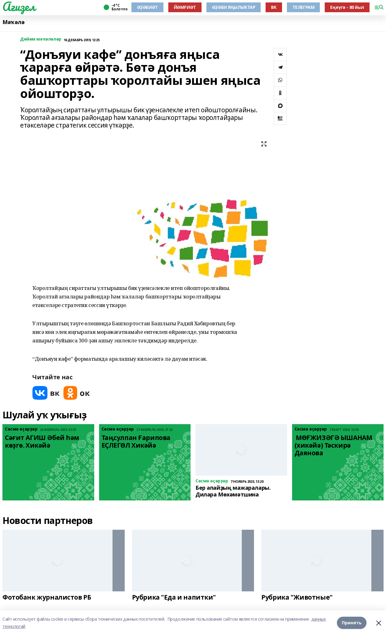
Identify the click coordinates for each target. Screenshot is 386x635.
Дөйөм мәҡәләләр (40, 39)
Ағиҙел (18, 6)
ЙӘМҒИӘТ (185, 7)
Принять (352, 623)
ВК (273, 7)
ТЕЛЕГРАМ (303, 7)
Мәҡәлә (13, 22)
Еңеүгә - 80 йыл (347, 7)
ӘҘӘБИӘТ (147, 7)
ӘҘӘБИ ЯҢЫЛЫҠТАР (234, 7)
